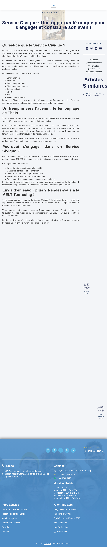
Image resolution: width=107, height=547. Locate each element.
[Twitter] (73, 450)
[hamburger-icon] (53, 5)
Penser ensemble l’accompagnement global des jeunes (102, 409)
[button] (87, 48)
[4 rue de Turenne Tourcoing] (26, 487)
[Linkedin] (67, 450)
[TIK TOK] (60, 450)
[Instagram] (48, 450)
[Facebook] (54, 450)
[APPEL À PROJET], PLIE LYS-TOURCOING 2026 (86, 285)
